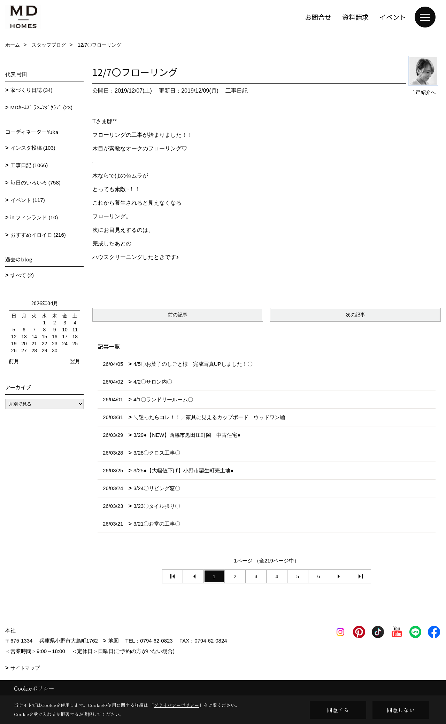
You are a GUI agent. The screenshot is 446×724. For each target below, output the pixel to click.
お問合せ (318, 17)
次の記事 (355, 314)
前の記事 (177, 314)
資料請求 (355, 17)
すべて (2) (22, 275)
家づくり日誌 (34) (31, 90)
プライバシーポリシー (176, 705)
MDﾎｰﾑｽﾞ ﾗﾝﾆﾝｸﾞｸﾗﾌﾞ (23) (41, 107)
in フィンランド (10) (34, 217)
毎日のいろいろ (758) (35, 183)
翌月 (75, 361)
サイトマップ (25, 668)
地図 (113, 641)
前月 (14, 361)
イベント (392, 17)
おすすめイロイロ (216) (38, 235)
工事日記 (236, 91)
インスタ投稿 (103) (32, 148)
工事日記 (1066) (29, 165)
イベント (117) (27, 200)
